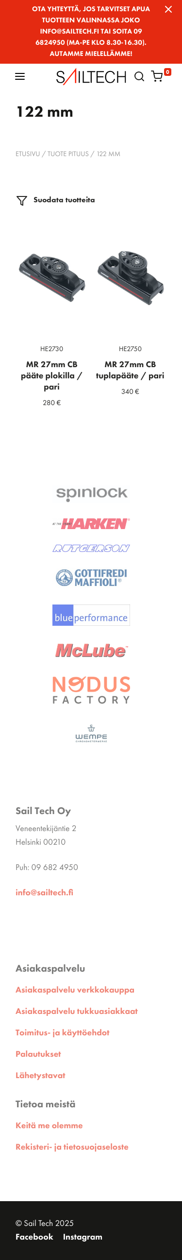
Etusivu (28, 154)
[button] (20, 76)
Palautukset (38, 1054)
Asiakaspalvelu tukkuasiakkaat (77, 1011)
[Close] (168, 9)
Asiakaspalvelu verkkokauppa (75, 990)
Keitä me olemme (49, 1125)
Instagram (82, 1237)
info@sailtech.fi (44, 892)
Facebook (34, 1237)
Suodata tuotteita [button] (55, 200)
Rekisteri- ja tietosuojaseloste (72, 1147)
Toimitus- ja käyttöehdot (62, 1033)
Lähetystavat (40, 1075)
